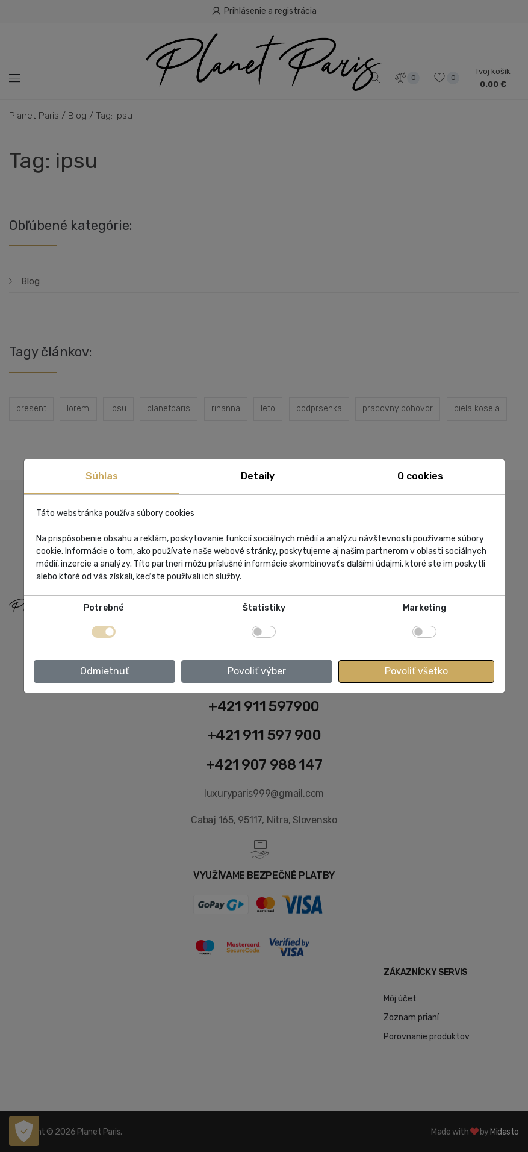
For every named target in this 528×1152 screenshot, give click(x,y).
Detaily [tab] (258, 476)
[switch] (264, 632)
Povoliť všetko (416, 671)
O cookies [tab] (420, 476)
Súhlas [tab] (101, 476)
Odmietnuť (104, 671)
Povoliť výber (257, 671)
